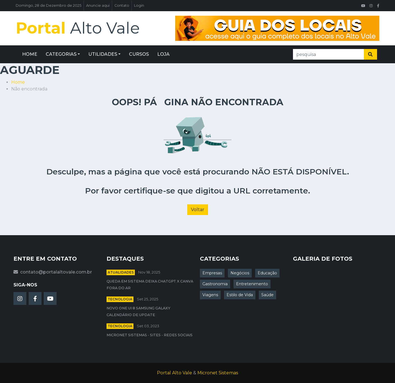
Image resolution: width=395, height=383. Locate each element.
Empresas (212, 272)
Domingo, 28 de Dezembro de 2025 (48, 5)
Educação (267, 272)
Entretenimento (252, 283)
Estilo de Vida (240, 294)
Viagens (210, 294)
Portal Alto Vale (174, 372)
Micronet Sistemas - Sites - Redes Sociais (150, 335)
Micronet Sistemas (217, 372)
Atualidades (121, 272)
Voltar (197, 209)
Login (139, 5)
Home (18, 82)
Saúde (267, 294)
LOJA (163, 54)
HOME (29, 54)
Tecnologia (120, 299)
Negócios (239, 272)
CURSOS (139, 54)
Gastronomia (215, 283)
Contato (121, 5)
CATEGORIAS (61, 54)
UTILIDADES (102, 54)
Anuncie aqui (98, 5)
